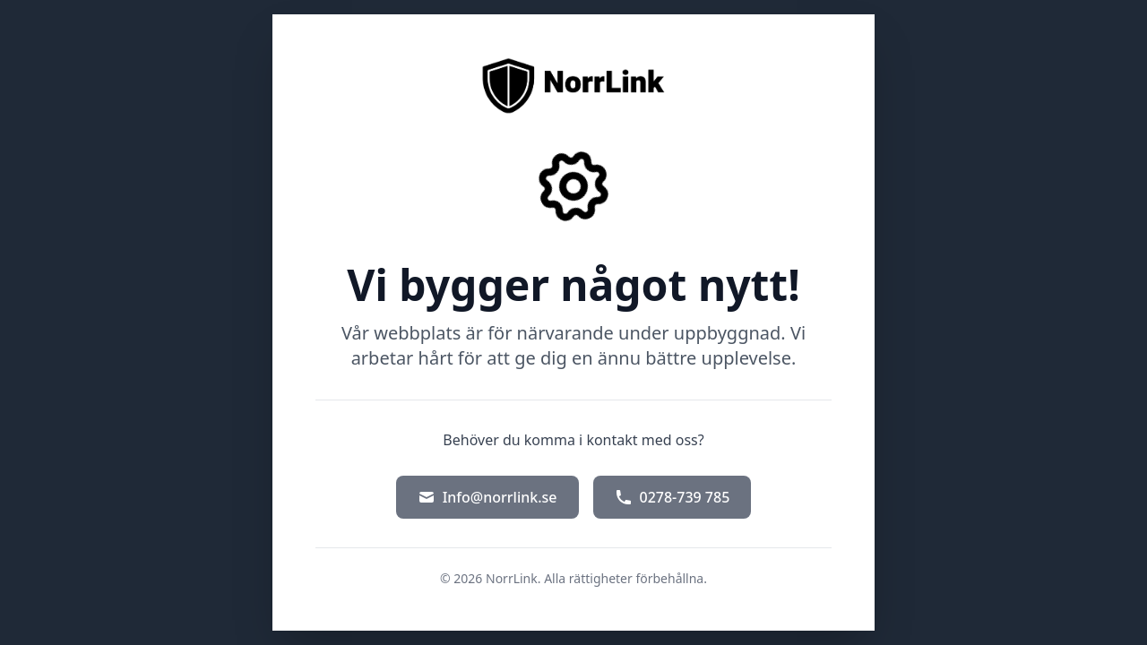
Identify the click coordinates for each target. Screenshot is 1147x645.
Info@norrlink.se (487, 497)
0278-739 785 (672, 497)
